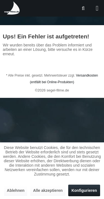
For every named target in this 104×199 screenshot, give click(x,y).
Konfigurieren (84, 190)
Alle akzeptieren (48, 190)
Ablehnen (16, 190)
